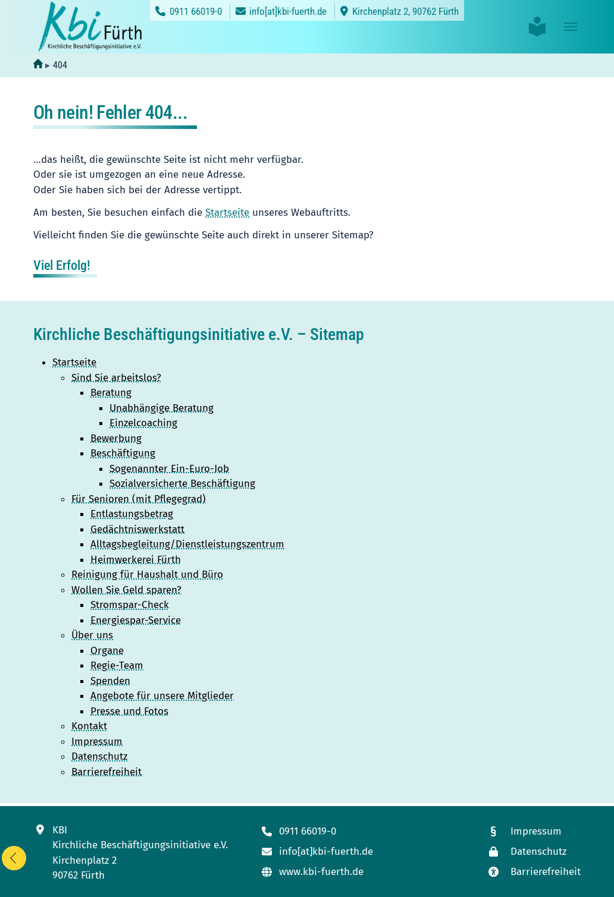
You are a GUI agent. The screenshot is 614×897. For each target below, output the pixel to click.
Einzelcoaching (143, 423)
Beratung (110, 392)
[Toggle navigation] (570, 27)
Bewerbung (116, 438)
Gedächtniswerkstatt (137, 529)
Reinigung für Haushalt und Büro (147, 574)
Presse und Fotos (129, 711)
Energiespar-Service (135, 620)
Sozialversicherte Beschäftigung (182, 483)
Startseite (227, 212)
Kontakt (89, 726)
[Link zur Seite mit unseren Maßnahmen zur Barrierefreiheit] (533, 872)
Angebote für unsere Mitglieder (162, 696)
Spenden (110, 681)
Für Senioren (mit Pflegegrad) (138, 499)
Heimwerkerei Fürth (135, 559)
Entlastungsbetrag (131, 514)
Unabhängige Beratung (161, 408)
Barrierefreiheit (106, 772)
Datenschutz (99, 756)
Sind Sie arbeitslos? (116, 378)
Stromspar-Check (129, 605)
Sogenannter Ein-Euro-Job (169, 468)
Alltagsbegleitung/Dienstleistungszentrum (187, 544)
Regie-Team (116, 665)
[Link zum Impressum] (533, 832)
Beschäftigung (122, 453)
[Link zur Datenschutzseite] (533, 852)
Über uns (92, 635)
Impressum (97, 741)
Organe (107, 650)
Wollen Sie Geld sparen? (126, 590)
